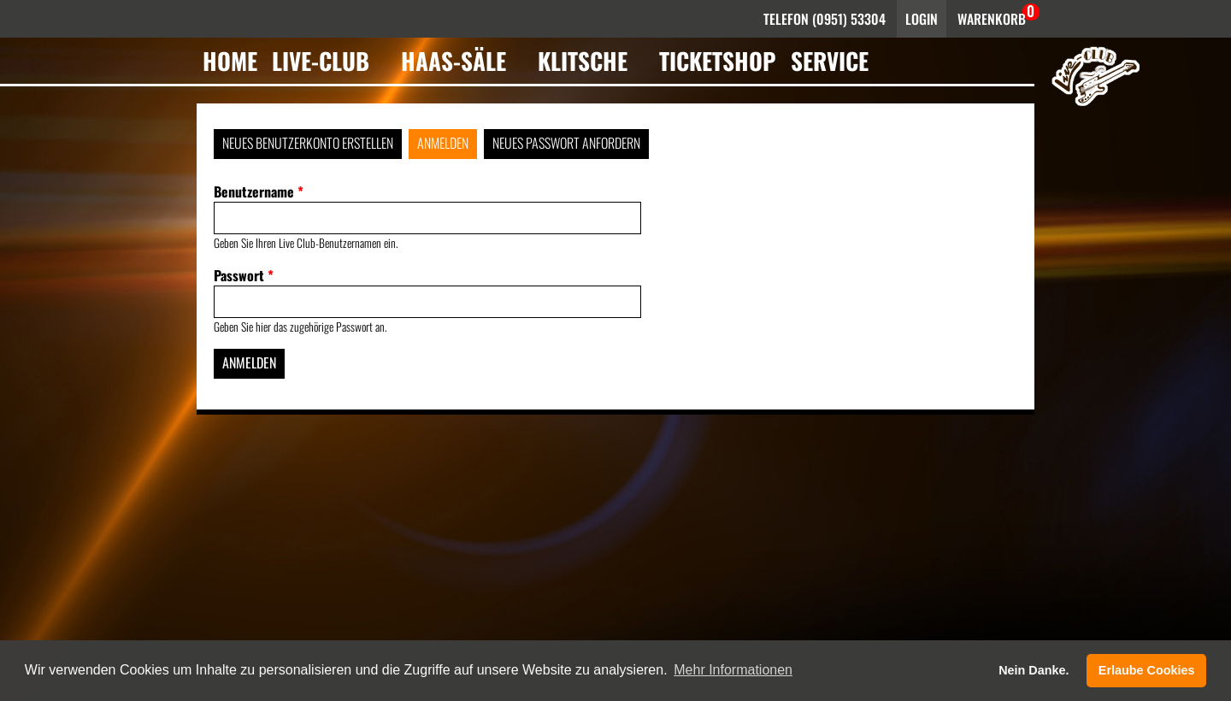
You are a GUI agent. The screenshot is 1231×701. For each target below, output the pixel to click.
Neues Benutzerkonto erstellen (307, 143)
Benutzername (258, 191)
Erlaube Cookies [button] (1146, 670)
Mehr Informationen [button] (733, 670)
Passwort (244, 275)
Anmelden (442, 143)
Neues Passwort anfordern (566, 143)
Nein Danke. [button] (1033, 670)
